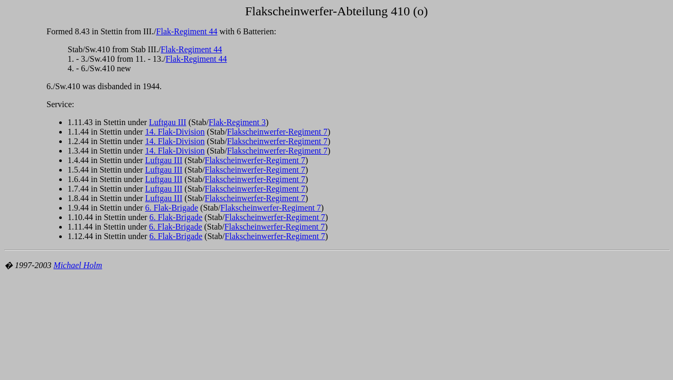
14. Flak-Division (175, 131)
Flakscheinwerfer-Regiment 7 (277, 131)
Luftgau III (167, 122)
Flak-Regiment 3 (237, 122)
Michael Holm (77, 265)
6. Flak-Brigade (171, 207)
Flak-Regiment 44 (187, 31)
